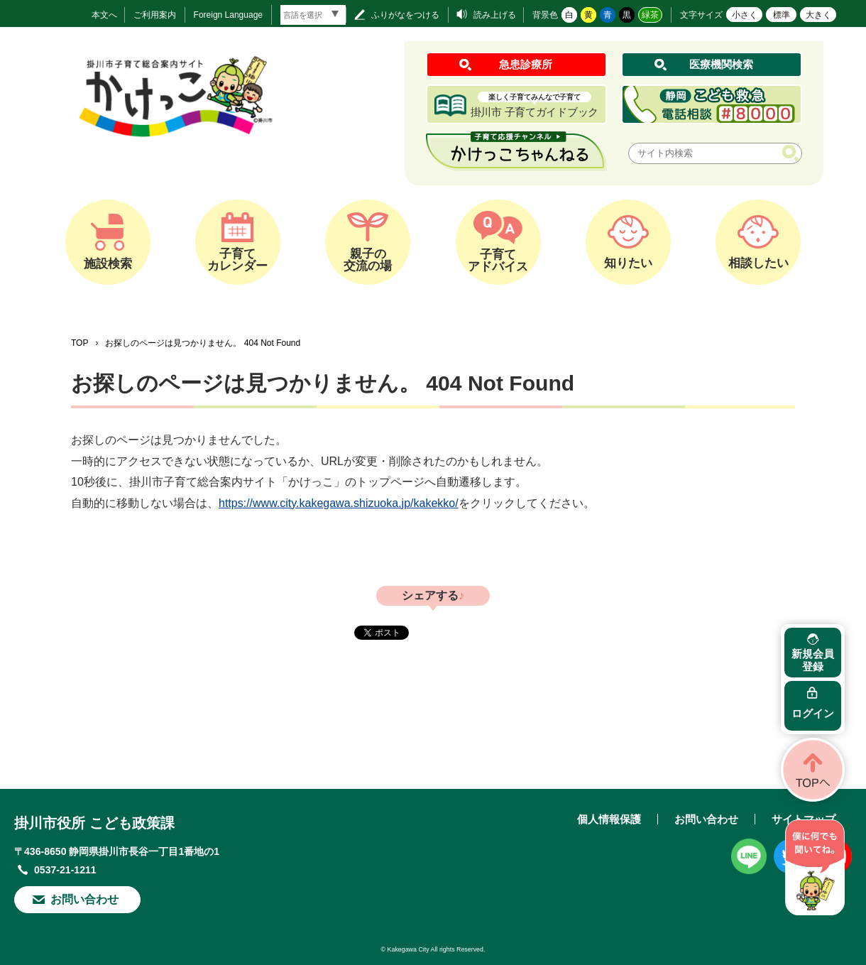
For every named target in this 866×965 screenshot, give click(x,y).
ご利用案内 (154, 15)
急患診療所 (525, 64)
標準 (781, 15)
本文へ (104, 15)
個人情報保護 (609, 819)
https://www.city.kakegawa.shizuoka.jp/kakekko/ (339, 503)
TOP (79, 343)
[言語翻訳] (313, 15)
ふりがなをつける (405, 15)
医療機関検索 (721, 64)
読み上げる (494, 15)
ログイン (812, 713)
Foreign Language (228, 15)
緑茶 (650, 15)
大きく (818, 15)
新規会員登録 (812, 660)
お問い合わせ (84, 899)
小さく (744, 15)
